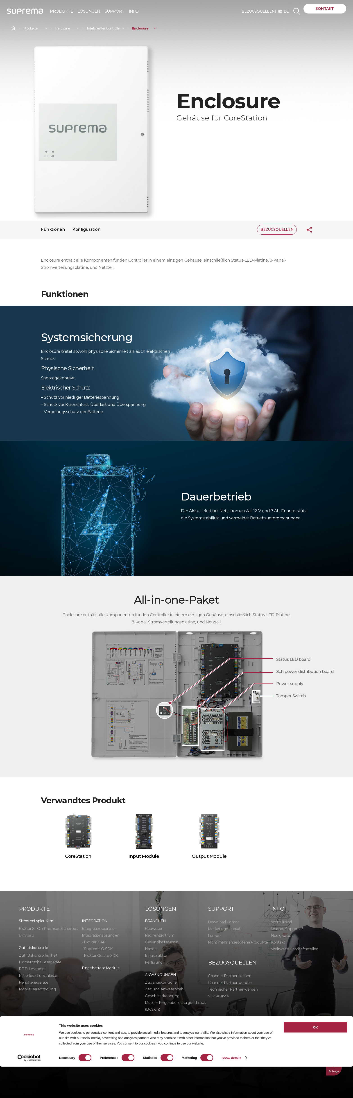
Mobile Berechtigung (37, 989)
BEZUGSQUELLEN (258, 11)
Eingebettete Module (101, 968)
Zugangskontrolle (161, 982)
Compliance (130, 1031)
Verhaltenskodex (169, 1031)
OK (315, 1058)
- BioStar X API (94, 942)
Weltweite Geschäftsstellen (295, 949)
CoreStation (78, 856)
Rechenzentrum (159, 935)
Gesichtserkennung (162, 996)
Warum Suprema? (287, 929)
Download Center (223, 922)
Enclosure (140, 28)
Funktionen (53, 229)
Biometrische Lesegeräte (40, 962)
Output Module (209, 856)
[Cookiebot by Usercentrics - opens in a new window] (29, 1089)
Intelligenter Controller (104, 28)
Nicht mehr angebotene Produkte (238, 942)
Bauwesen (154, 928)
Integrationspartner (99, 928)
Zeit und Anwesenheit (164, 989)
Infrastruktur (156, 955)
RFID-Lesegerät (32, 969)
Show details (231, 1089)
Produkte (30, 28)
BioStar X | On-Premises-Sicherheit (48, 928)
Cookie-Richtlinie (92, 1031)
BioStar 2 (26, 935)
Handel (151, 949)
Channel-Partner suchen (229, 976)
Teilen (306, 230)
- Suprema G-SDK (97, 949)
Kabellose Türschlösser (39, 975)
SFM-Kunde (218, 996)
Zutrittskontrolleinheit (38, 955)
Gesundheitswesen (161, 942)
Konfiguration (86, 229)
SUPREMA (25, 13)
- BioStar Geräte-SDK (100, 955)
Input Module (144, 856)
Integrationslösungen (100, 935)
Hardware (62, 28)
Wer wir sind (281, 922)
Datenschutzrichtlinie (42, 1031)
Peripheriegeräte (33, 982)
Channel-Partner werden (230, 982)
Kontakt (325, 9)
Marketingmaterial (224, 929)
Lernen (214, 935)
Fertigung (154, 962)
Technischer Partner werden (233, 989)
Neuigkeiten (282, 935)
